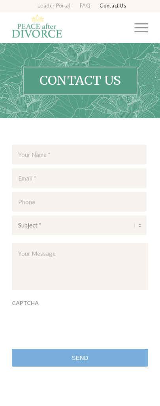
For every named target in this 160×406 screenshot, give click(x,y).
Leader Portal (54, 6)
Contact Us (113, 6)
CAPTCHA (25, 303)
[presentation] (72, 327)
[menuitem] (54, 6)
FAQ (85, 6)
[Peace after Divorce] (66, 27)
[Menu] (137, 27)
